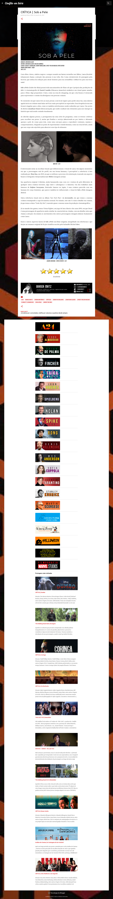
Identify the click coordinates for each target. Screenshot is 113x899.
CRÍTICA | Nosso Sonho (42, 811)
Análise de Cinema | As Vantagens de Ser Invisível (49, 842)
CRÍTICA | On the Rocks (42, 686)
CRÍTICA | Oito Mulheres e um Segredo (46, 873)
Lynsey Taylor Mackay (83, 299)
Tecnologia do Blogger (56, 893)
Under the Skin (47, 302)
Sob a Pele (38, 302)
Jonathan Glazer (70, 299)
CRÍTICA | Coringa (40, 655)
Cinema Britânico (39, 299)
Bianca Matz (28, 299)
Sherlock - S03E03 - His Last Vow (44, 748)
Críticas (48, 299)
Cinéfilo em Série (14, 3)
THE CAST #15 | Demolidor (43, 717)
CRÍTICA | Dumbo (40, 592)
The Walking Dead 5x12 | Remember (45, 780)
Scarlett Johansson (27, 302)
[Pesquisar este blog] (102, 3)
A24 (22, 299)
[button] (22, 19)
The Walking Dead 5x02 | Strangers (45, 623)
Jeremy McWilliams (58, 299)
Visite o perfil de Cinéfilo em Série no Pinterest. (32, 317)
